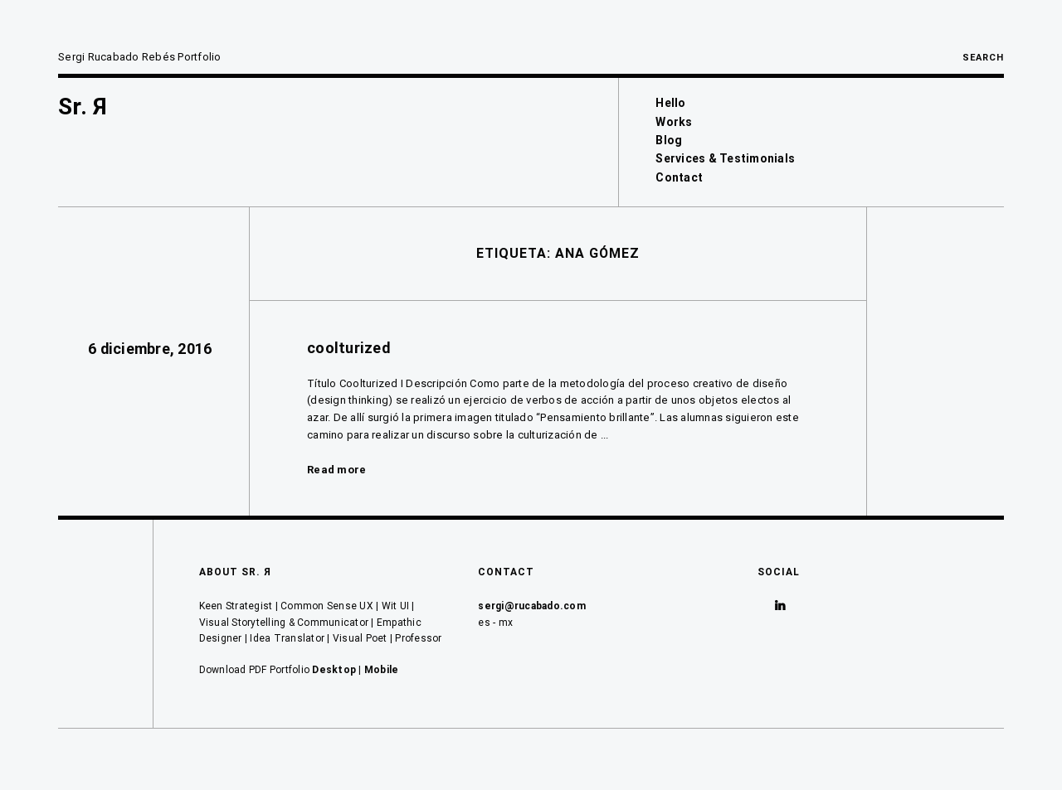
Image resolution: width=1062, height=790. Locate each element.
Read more (336, 469)
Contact (679, 177)
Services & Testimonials (725, 158)
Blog (668, 140)
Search (983, 57)
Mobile (381, 670)
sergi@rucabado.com (532, 606)
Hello (670, 102)
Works (673, 121)
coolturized (348, 347)
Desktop (334, 670)
